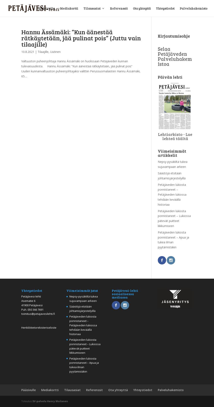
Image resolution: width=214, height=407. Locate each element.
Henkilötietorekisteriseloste (38, 327)
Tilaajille (43, 52)
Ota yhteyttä (142, 8)
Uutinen (55, 52)
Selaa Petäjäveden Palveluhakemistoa (175, 56)
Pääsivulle (46, 8)
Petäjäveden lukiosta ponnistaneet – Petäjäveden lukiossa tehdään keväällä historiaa (172, 195)
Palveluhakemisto (193, 8)
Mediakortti (69, 8)
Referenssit (119, 8)
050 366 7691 (35, 309)
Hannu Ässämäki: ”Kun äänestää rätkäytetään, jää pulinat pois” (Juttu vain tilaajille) (81, 38)
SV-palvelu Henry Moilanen (50, 401)
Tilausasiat (92, 8)
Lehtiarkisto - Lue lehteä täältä (175, 136)
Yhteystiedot (165, 8)
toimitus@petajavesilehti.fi (38, 314)
